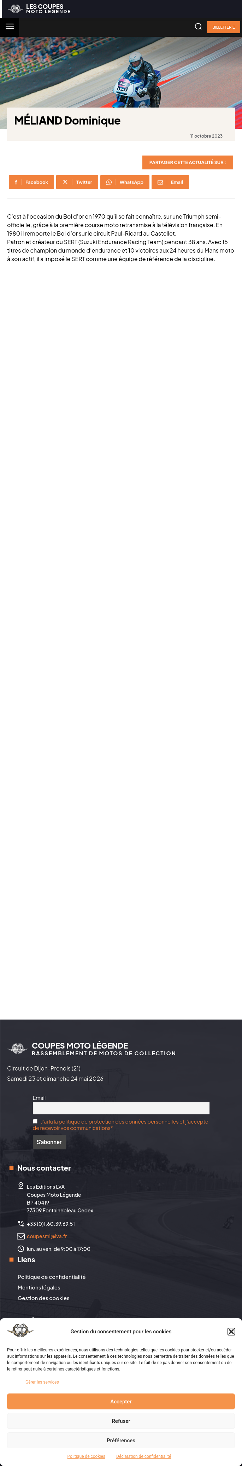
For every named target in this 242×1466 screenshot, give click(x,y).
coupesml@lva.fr (47, 1236)
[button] (231, 1331)
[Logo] (39, 9)
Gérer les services (42, 1382)
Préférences (121, 1440)
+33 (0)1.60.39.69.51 (51, 1223)
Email (39, 1098)
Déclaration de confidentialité (143, 1456)
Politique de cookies (86, 1456)
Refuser (121, 1421)
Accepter (120, 1401)
